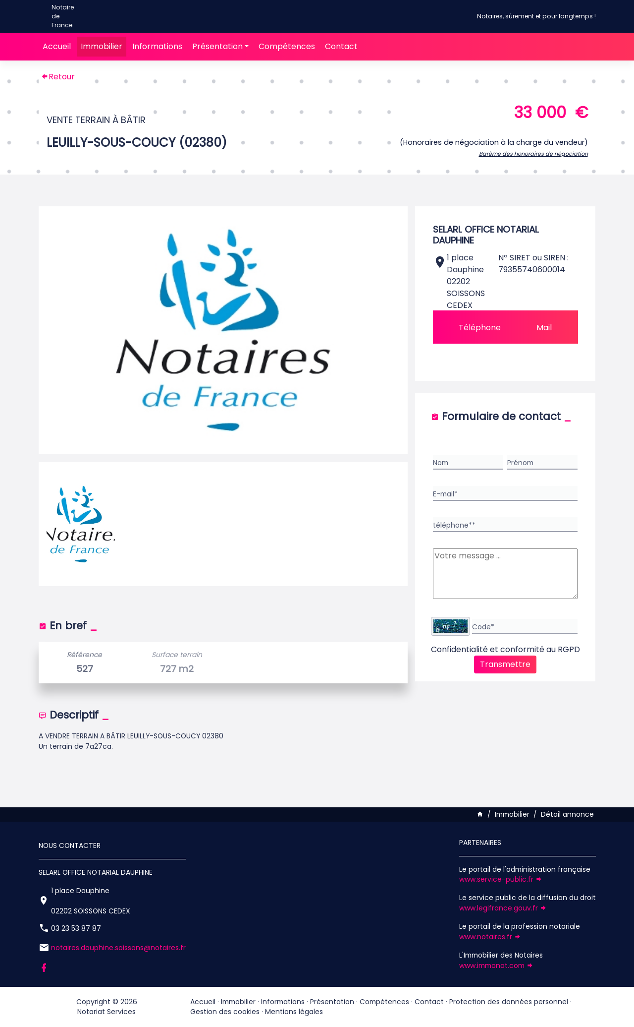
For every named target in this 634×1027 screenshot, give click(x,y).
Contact (341, 46)
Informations (157, 46)
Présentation (332, 1002)
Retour (58, 76)
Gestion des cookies (225, 1012)
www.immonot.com (496, 965)
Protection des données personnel (508, 1002)
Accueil (57, 46)
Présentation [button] (217, 46)
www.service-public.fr (500, 879)
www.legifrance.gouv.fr (503, 908)
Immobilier (101, 46)
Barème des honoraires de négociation (533, 154)
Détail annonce (567, 814)
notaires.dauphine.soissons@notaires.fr (118, 948)
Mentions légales (294, 1012)
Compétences (287, 46)
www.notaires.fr (490, 937)
